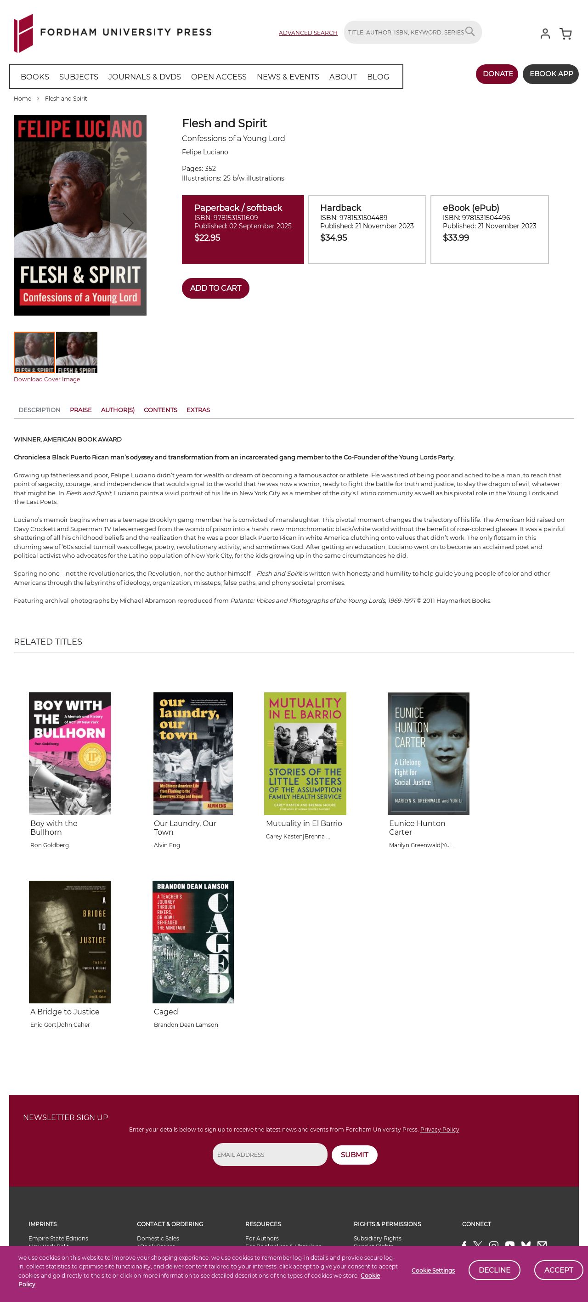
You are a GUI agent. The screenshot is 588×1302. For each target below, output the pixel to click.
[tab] (39, 411)
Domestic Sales (158, 1238)
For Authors (262, 1238)
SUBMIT (354, 1154)
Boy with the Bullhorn (54, 828)
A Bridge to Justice (65, 1012)
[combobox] (413, 32)
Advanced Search (308, 32)
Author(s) (118, 409)
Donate (495, 73)
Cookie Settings (433, 1270)
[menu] (201, 76)
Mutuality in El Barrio (304, 823)
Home (22, 98)
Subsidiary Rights (377, 1238)
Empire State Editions (58, 1238)
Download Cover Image (47, 379)
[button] (76, 352)
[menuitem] (34, 76)
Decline (494, 1270)
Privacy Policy (439, 1129)
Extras (198, 409)
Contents (160, 409)
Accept (558, 1270)
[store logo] (112, 31)
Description (39, 409)
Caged (166, 1012)
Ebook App (550, 73)
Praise (81, 409)
